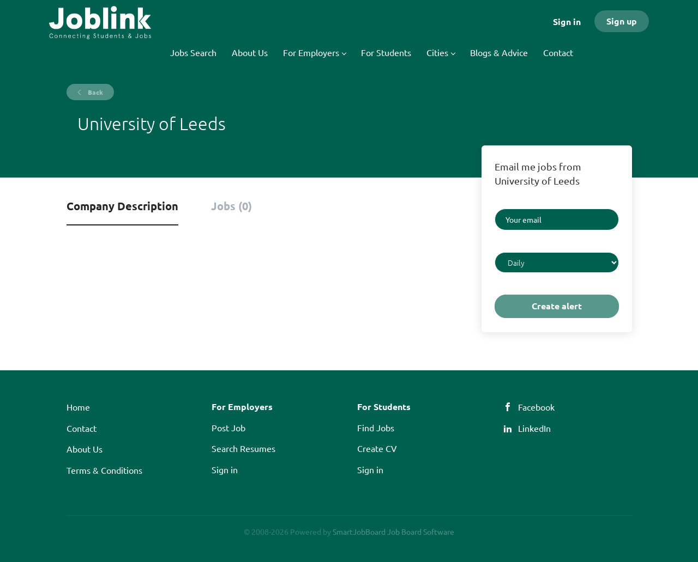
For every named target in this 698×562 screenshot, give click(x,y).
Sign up (621, 21)
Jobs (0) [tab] (231, 206)
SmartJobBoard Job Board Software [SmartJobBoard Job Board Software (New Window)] (393, 531)
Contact (82, 428)
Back (94, 92)
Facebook (536, 406)
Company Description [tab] (122, 206)
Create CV (377, 448)
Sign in (567, 21)
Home (78, 406)
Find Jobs (375, 427)
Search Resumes (243, 448)
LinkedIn (534, 428)
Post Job (228, 427)
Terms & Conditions (104, 470)
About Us (85, 448)
